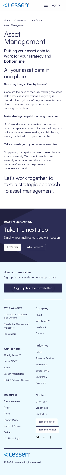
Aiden (7, 367)
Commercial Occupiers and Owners (15, 316)
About (39, 314)
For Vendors (10, 333)
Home (7, 20)
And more (41, 383)
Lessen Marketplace (14, 373)
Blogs (7, 407)
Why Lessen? (35, 247)
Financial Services (45, 358)
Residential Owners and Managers (16, 326)
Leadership (41, 327)
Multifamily (41, 376)
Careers (40, 333)
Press (7, 413)
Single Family (42, 370)
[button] (45, 5)
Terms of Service (12, 426)
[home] (16, 5)
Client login (41, 401)
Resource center (12, 401)
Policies (8, 432)
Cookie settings (12, 438)
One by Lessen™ (12, 355)
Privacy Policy (11, 420)
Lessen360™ (10, 361)
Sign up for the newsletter (33, 288)
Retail (39, 352)
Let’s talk (12, 247)
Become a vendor (47, 429)
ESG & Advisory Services (17, 380)
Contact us (41, 414)
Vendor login (42, 407)
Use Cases (36, 20)
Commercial (20, 20)
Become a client (47, 421)
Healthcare (41, 364)
